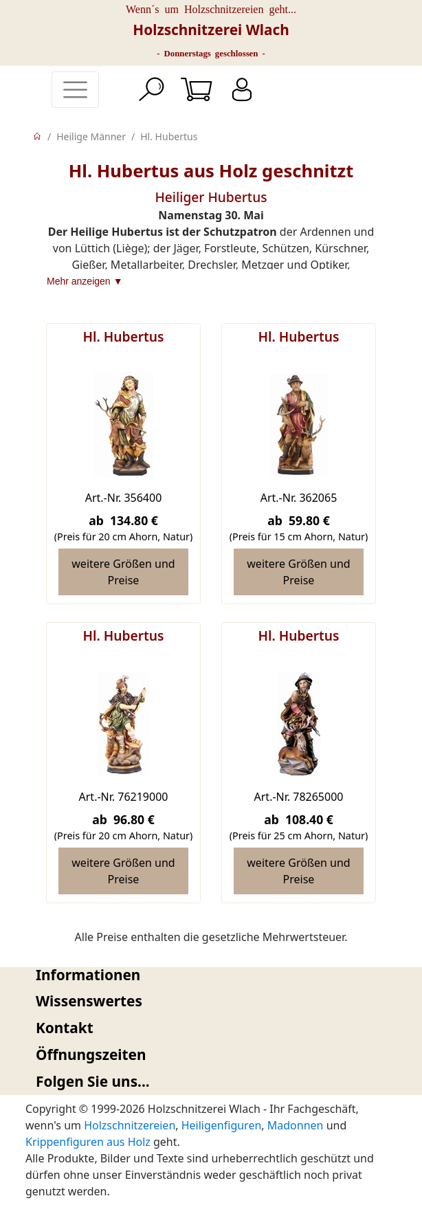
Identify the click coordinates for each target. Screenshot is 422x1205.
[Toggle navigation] (75, 89)
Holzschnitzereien (129, 1125)
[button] (211, 975)
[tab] (211, 975)
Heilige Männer (91, 136)
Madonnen (295, 1125)
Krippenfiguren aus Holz (88, 1141)
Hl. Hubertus (168, 136)
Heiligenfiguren (221, 1125)
